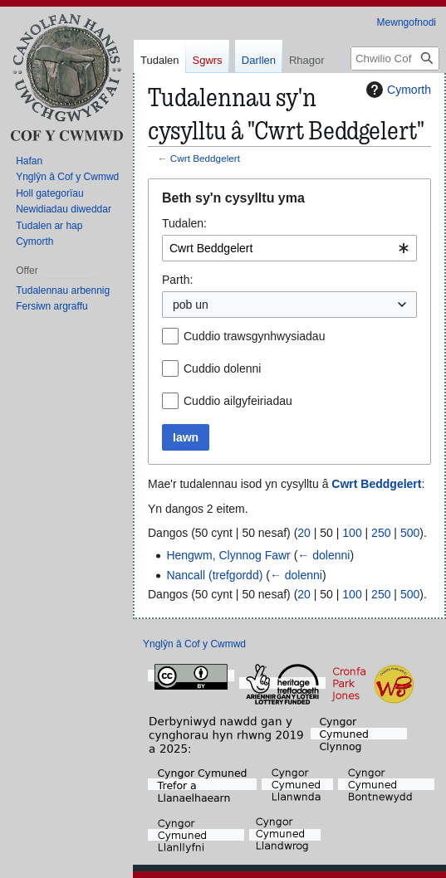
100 (351, 532)
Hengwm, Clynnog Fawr (228, 555)
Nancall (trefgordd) (214, 575)
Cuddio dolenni (222, 368)
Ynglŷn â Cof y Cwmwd (194, 644)
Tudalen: (184, 223)
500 (409, 532)
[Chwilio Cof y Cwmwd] (394, 125)
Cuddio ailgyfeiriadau (238, 400)
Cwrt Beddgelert (205, 158)
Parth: (177, 279)
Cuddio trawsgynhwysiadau (254, 336)
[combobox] (289, 248)
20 (304, 532)
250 (380, 532)
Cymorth (396, 89)
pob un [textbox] (190, 304)
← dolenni (323, 555)
